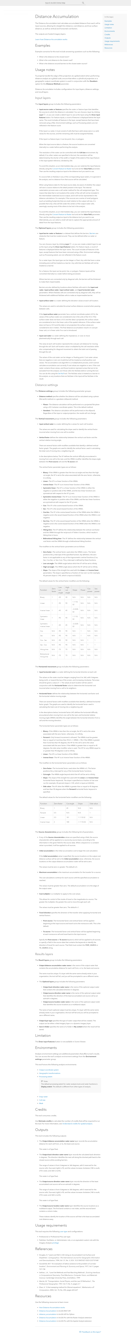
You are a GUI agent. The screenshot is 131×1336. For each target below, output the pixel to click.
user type (63, 1231)
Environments (110, 31)
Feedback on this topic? (91, 1332)
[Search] (83, 3)
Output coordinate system (49, 1070)
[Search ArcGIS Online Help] (63, 3)
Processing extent (45, 1077)
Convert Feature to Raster (61, 169)
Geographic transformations (49, 1073)
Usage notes (109, 24)
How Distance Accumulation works (52, 1307)
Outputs (108, 38)
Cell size (42, 1100)
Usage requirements (112, 41)
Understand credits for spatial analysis (77, 1124)
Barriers (92, 233)
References (109, 45)
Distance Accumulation (47, 1311)
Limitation (108, 28)
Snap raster (43, 1097)
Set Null (61, 373)
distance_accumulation (47, 1314)
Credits (107, 34)
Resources (108, 48)
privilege (55, 1243)
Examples (108, 21)
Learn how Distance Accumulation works (51, 39)
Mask (41, 1103)
